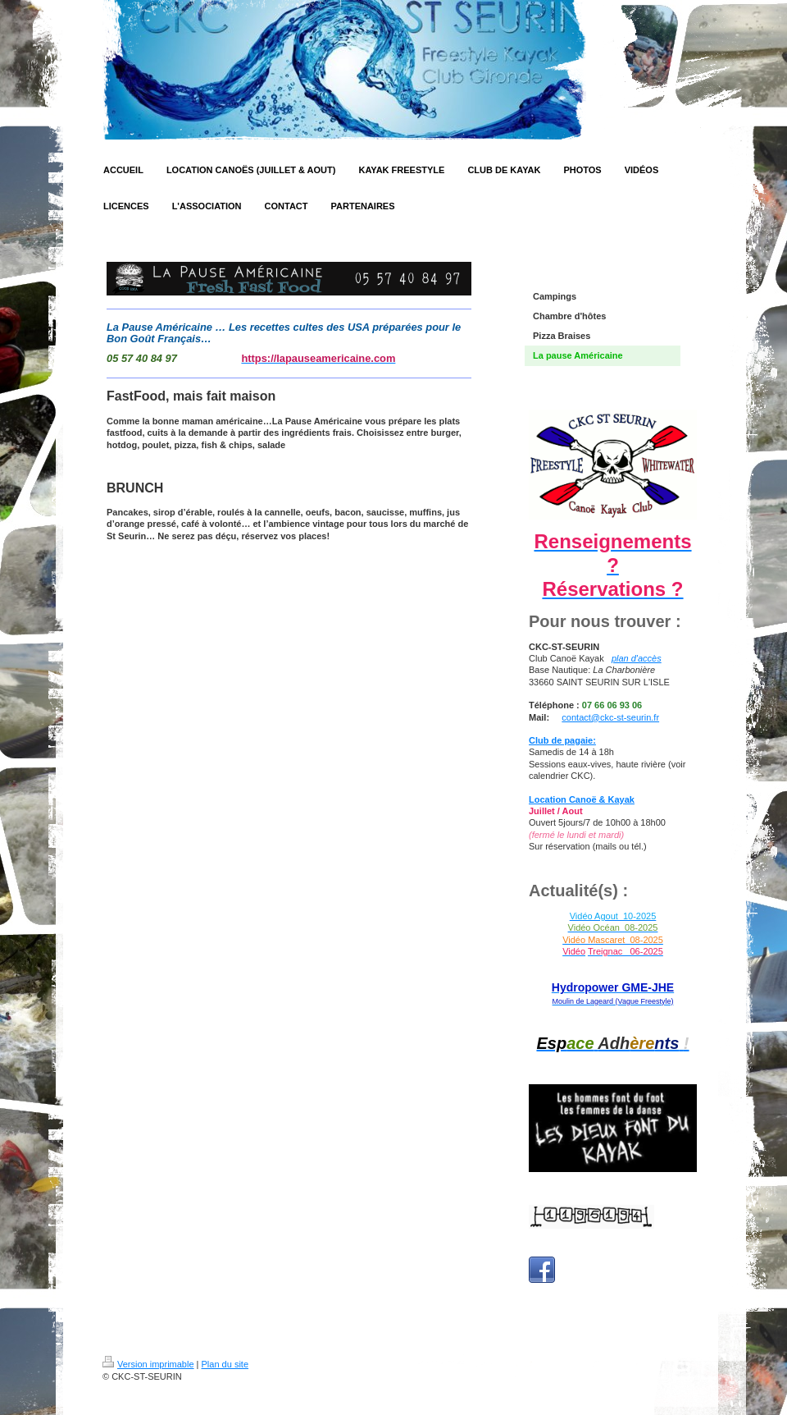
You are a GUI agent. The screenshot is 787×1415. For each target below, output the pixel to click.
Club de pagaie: (562, 740)
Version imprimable (148, 1364)
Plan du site (225, 1364)
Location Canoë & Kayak (582, 799)
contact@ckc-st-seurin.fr (610, 717)
